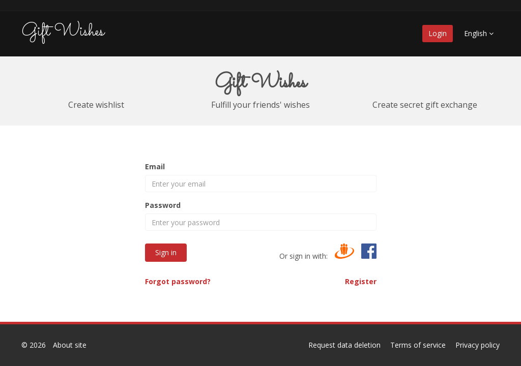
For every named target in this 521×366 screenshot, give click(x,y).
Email (155, 166)
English (479, 33)
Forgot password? (178, 281)
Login (437, 33)
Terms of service (418, 345)
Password (163, 205)
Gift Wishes (62, 31)
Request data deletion (344, 345)
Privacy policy (477, 345)
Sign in (166, 252)
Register (361, 281)
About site (69, 345)
